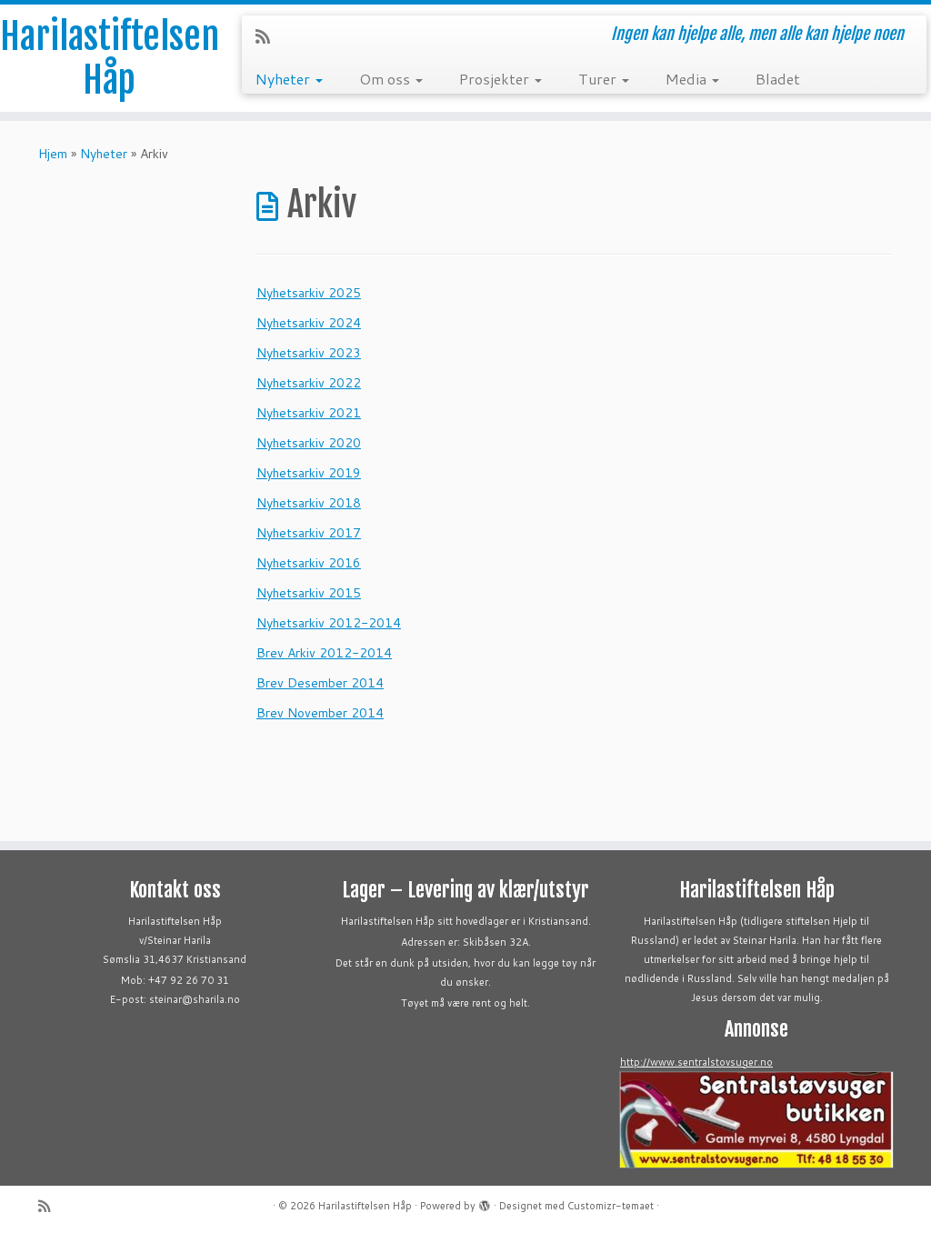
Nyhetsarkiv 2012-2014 (328, 623)
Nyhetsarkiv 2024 (308, 323)
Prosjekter (500, 78)
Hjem (52, 154)
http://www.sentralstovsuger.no (696, 1062)
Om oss (391, 78)
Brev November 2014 (320, 713)
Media (692, 78)
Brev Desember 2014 (320, 683)
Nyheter (289, 78)
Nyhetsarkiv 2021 (308, 413)
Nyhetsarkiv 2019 (308, 473)
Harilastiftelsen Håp (109, 58)
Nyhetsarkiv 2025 (308, 293)
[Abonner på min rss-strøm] (268, 36)
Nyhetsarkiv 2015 (308, 593)
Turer (603, 78)
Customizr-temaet (610, 1205)
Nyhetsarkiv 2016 (308, 563)
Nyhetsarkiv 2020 (308, 443)
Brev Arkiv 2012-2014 (324, 653)
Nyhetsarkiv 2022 (308, 383)
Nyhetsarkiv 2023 (308, 353)
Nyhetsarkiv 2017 (308, 533)
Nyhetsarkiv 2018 (308, 503)
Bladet (778, 78)
